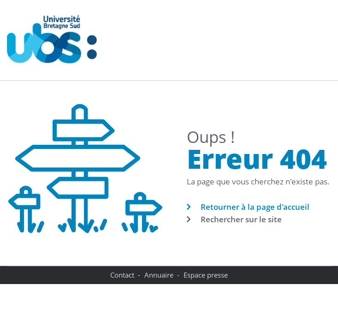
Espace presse (206, 274)
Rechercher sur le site (241, 219)
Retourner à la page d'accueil (255, 207)
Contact (122, 274)
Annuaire (158, 274)
